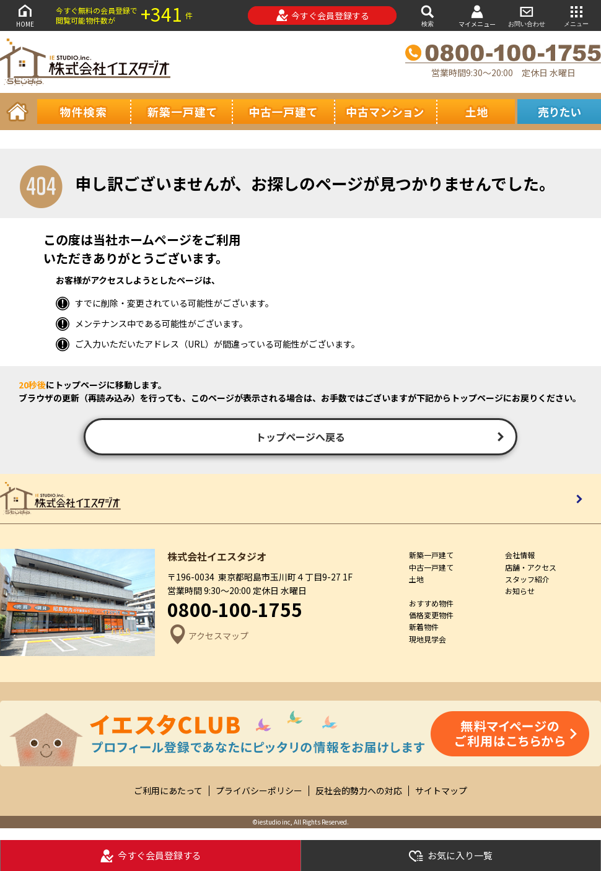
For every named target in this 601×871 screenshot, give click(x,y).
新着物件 (424, 626)
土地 (416, 579)
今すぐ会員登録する (322, 15)
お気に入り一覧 (450, 856)
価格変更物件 (431, 615)
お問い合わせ (526, 15)
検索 (427, 15)
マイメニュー (477, 15)
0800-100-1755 (234, 609)
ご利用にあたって (168, 791)
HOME (25, 15)
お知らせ (520, 590)
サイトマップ (441, 791)
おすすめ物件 (431, 603)
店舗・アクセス (530, 567)
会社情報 (520, 554)
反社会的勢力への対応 (358, 791)
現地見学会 (427, 639)
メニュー (576, 15)
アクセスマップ (207, 636)
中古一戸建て (431, 567)
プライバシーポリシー (259, 791)
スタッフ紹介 (527, 579)
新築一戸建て (431, 554)
